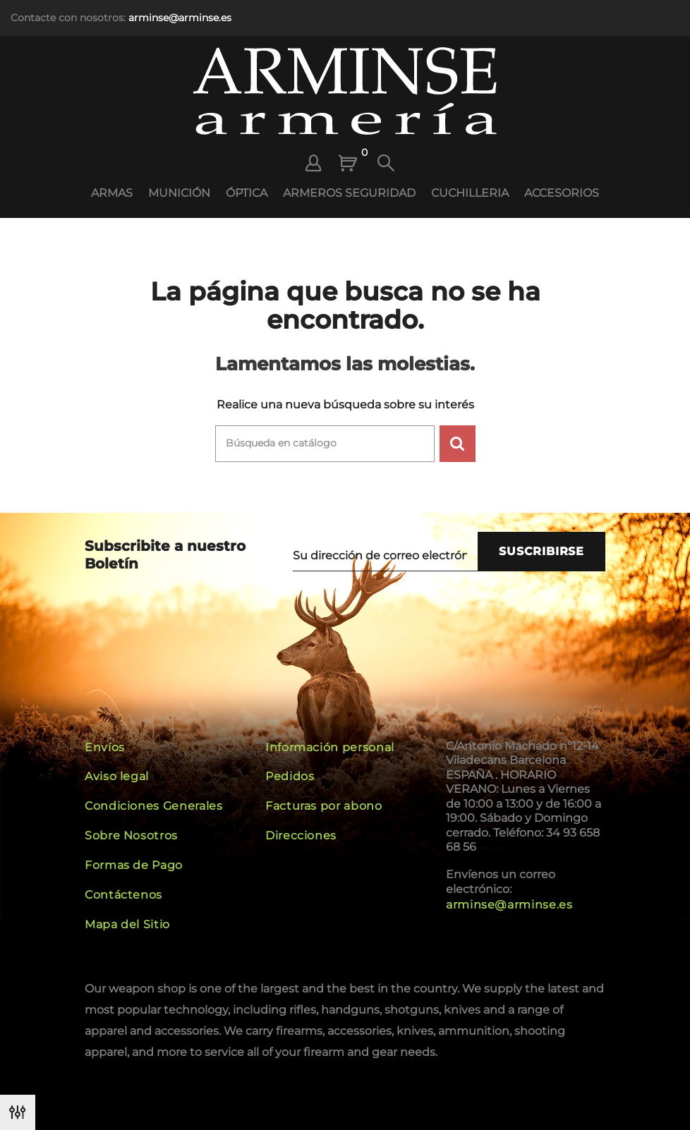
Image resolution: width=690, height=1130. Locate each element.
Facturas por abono (323, 806)
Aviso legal (117, 776)
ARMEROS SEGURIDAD (349, 193)
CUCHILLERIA (470, 193)
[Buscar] (325, 443)
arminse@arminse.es (179, 17)
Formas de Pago (134, 865)
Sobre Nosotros (131, 835)
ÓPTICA (246, 193)
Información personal (329, 747)
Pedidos (289, 776)
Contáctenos (123, 894)
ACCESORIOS (561, 193)
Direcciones (301, 835)
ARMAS (112, 193)
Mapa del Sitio (127, 924)
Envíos (105, 747)
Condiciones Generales (153, 806)
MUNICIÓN (179, 193)
